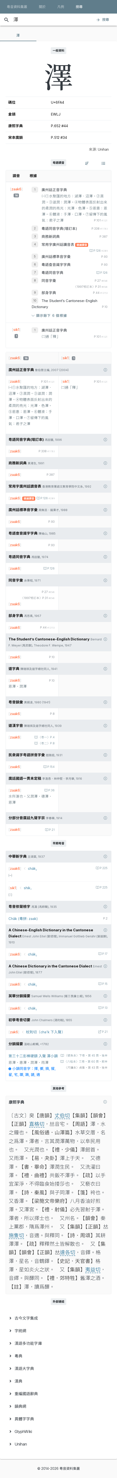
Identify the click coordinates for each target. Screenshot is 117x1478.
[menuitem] (58, 1318)
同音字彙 (49, 281)
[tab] (18, 35)
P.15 (104, 984)
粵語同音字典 (52, 273)
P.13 (104, 1008)
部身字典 (49, 293)
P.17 (104, 954)
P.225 (103, 868)
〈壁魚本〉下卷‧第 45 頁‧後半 (86, 1055)
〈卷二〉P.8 (46, 743)
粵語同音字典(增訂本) (59, 228)
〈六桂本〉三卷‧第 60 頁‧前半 (86, 1061)
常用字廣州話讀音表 (58, 244)
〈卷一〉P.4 (46, 737)
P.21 (51, 830)
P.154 (51, 767)
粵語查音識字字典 (56, 265)
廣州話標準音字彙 (56, 257)
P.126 (100, 250)
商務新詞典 (51, 236)
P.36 (51, 790)
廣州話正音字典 (54, 190)
